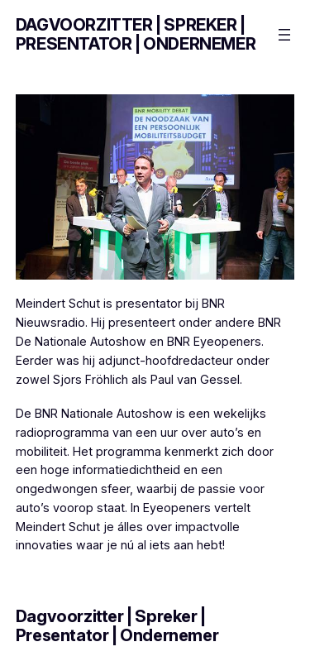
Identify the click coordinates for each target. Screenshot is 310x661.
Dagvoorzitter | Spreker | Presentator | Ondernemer (135, 34)
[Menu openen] (284, 35)
